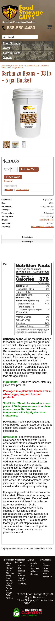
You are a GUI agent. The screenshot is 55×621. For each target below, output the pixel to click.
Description (27, 237)
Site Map (22, 583)
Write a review (22, 189)
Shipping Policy (10, 574)
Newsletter (47, 576)
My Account (46, 564)
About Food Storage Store (9, 567)
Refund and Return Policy (9, 591)
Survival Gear (11, 52)
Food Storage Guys (9, 65)
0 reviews (9, 189)
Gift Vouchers (35, 567)
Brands (34, 563)
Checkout (13, 177)
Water (6, 48)
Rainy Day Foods (32, 65)
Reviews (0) (27, 241)
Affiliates (34, 571)
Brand (21, 65)
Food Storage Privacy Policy (9, 581)
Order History (46, 569)
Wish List (47, 573)
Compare (8, 181)
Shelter (7, 57)
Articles (9, 598)
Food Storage (11, 43)
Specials (34, 574)
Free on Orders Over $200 (42, 226)
